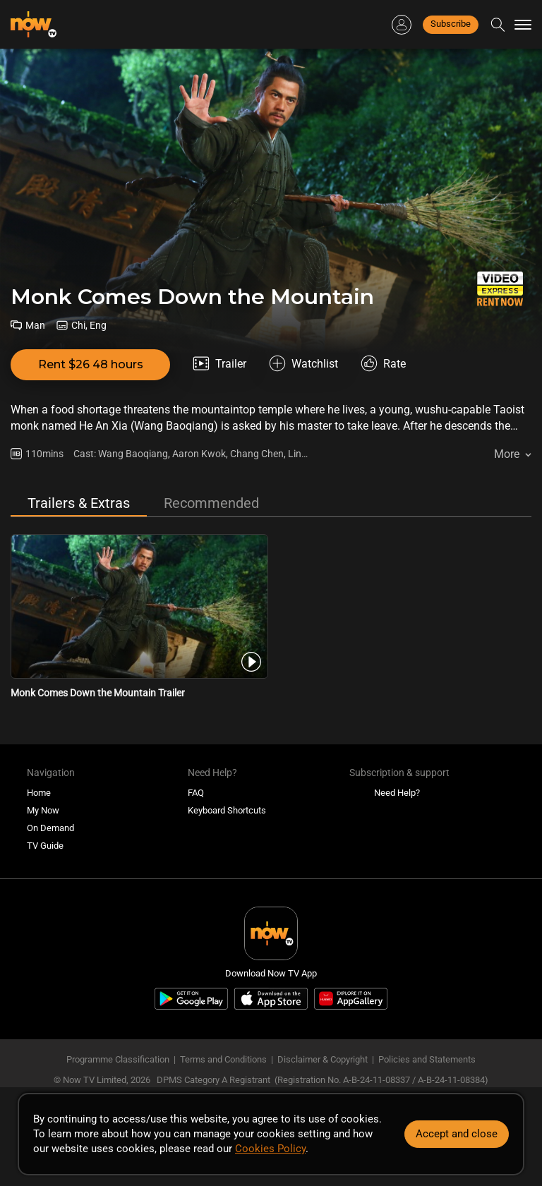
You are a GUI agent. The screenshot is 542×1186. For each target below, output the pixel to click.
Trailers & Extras (79, 503)
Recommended (211, 503)
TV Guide (45, 845)
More (506, 454)
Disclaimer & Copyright (322, 1059)
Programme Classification (117, 1059)
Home (39, 792)
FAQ (196, 792)
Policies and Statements (427, 1059)
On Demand (50, 828)
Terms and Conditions (223, 1059)
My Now (43, 810)
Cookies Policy (270, 1148)
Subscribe (450, 23)
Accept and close (457, 1133)
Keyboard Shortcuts (227, 810)
